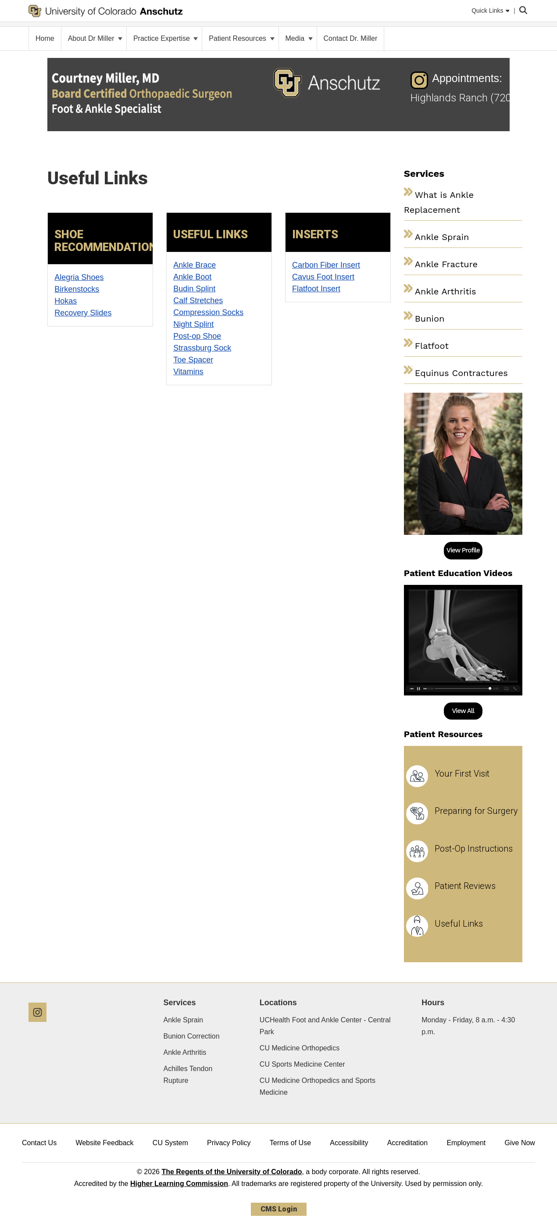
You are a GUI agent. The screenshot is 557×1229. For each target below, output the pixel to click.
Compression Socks (208, 312)
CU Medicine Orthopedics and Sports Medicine (317, 1086)
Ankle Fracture (446, 264)
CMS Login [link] (279, 1209)
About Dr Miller (95, 38)
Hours (432, 1002)
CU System (170, 1143)
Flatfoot (432, 345)
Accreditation (407, 1143)
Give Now (520, 1143)
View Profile (463, 550)
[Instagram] (41, 1025)
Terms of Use (290, 1143)
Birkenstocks (76, 289)
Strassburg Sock (202, 348)
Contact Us (39, 1143)
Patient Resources (241, 38)
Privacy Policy (229, 1143)
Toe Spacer (193, 359)
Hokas (65, 301)
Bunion (429, 318)
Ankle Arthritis (445, 291)
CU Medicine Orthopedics (299, 1048)
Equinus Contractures (461, 373)
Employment (466, 1143)
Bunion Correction (192, 1036)
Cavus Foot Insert (323, 276)
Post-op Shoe (197, 336)
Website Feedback (104, 1143)
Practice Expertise (165, 38)
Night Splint (193, 324)
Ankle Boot (192, 276)
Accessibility (349, 1143)
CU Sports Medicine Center (302, 1064)
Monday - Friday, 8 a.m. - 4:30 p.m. (468, 1026)
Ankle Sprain (442, 237)
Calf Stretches (198, 300)
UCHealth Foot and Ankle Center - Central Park (325, 1026)
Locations (278, 1002)
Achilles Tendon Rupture (188, 1074)
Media (299, 38)
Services (180, 1002)
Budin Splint (194, 288)
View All (463, 711)
